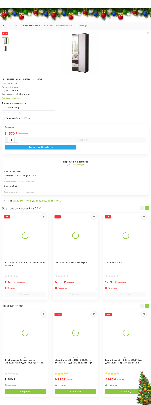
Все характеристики (11, 98)
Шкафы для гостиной (31, 26)
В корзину (83, 140)
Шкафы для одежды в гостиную (47, 201)
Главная (5, 26)
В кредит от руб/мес (41, 147)
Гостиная (15, 26)
